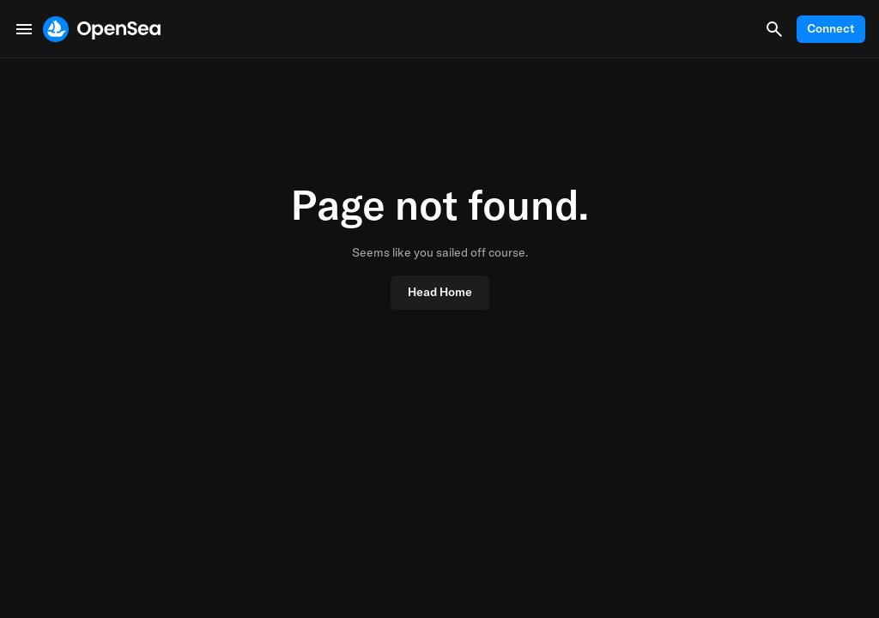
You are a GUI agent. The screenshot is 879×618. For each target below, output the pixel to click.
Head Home (440, 292)
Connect (831, 28)
